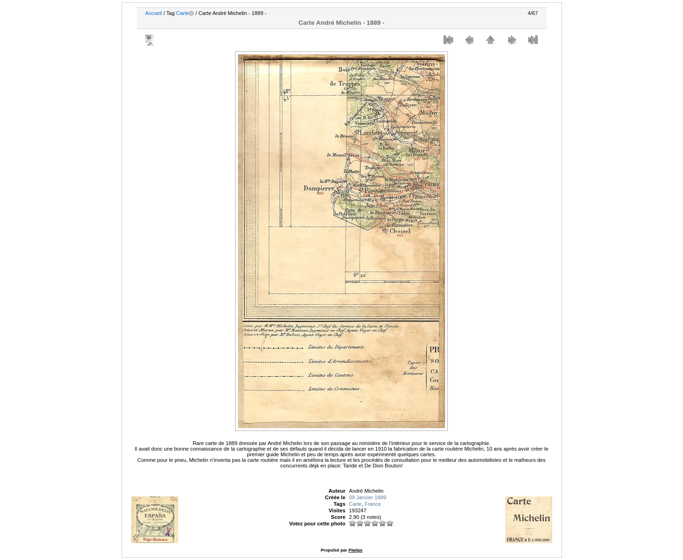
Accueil (153, 13)
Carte (182, 13)
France (373, 504)
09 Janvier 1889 (367, 497)
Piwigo (355, 550)
